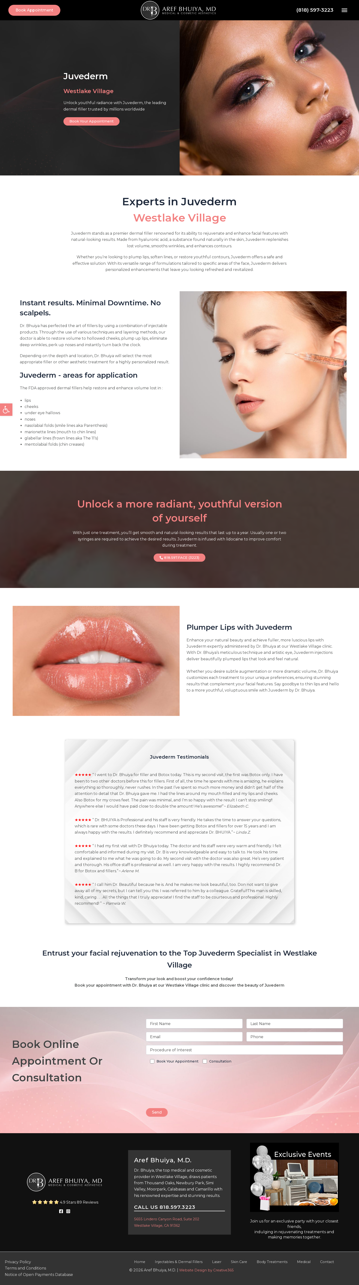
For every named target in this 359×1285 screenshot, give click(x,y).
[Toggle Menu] (344, 10)
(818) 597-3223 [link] (314, 10)
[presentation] (182, 1095)
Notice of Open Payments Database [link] (39, 1274)
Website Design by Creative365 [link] (208, 1270)
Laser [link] (206, 1262)
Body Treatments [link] (253, 1262)
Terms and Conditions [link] (25, 1268)
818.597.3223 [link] (177, 1207)
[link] (6, 409)
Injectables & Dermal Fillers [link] (171, 1262)
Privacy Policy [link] (18, 1262)
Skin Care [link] (223, 1262)
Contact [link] (299, 1262)
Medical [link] (281, 1262)
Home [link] (135, 1262)
